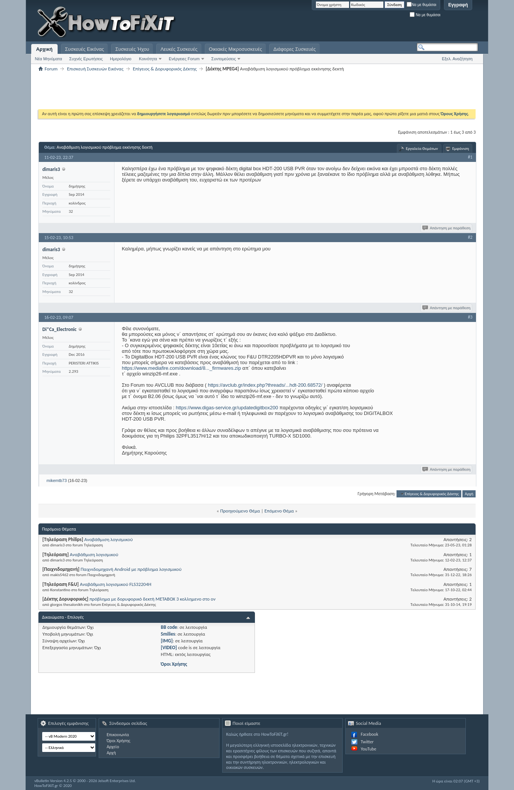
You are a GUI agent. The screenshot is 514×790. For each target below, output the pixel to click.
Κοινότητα (148, 58)
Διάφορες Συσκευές (294, 49)
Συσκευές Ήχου (132, 49)
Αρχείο (113, 746)
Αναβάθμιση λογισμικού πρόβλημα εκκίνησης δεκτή (104, 147)
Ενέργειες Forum (184, 58)
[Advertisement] (384, 22)
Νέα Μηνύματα (48, 58)
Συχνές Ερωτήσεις (86, 58)
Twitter (367, 741)
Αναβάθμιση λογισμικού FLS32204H (115, 584)
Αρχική (44, 49)
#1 (470, 157)
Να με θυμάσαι (421, 5)
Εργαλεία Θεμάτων (422, 148)
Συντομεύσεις (223, 58)
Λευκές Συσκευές (178, 49)
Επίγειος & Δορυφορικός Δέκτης (165, 69)
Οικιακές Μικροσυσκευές (235, 49)
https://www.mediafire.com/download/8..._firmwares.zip (181, 368)
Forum (51, 69)
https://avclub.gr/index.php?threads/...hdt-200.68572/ (265, 385)
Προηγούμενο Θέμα (240, 511)
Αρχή (469, 493)
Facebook (369, 734)
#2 (470, 237)
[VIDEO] (169, 647)
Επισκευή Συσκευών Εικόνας (95, 69)
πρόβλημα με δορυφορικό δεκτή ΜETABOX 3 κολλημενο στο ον (152, 599)
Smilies (168, 634)
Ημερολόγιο (120, 58)
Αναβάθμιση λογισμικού (108, 539)
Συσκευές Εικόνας (84, 49)
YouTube (368, 749)
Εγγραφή (458, 5)
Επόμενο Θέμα (279, 511)
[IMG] (167, 641)
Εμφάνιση (460, 148)
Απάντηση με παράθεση (446, 228)
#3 (470, 317)
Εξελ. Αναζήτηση (457, 58)
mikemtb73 (57, 480)
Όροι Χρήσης (174, 664)
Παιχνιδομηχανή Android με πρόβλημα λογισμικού (131, 569)
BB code (169, 627)
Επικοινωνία (118, 734)
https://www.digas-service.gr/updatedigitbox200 (227, 407)
